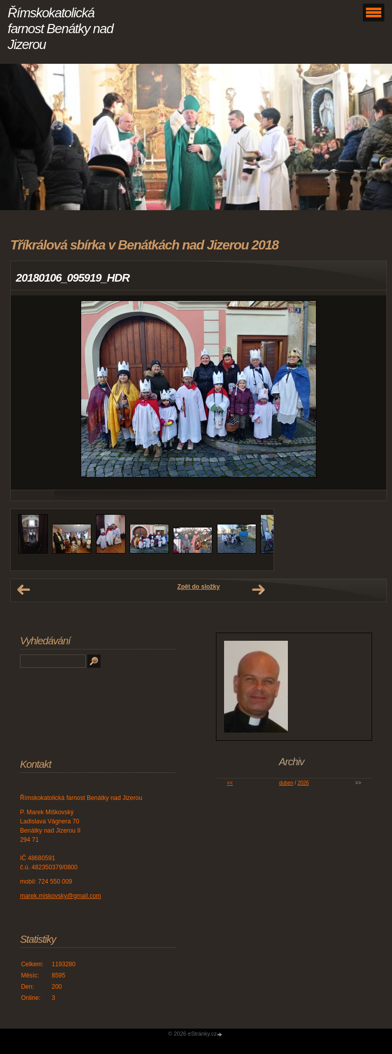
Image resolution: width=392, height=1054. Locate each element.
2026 (303, 783)
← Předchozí (23, 589)
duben (286, 783)
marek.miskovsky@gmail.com (60, 895)
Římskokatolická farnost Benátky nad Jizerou (60, 28)
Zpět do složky (198, 586)
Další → (258, 589)
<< (230, 783)
